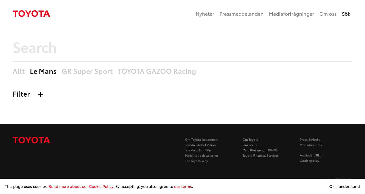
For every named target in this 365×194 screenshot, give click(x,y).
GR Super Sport (87, 71)
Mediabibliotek (311, 145)
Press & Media (310, 139)
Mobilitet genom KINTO (260, 150)
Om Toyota (251, 139)
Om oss (328, 13)
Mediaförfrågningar (291, 13)
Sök (346, 13)
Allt (19, 71)
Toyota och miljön (198, 150)
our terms (183, 186)
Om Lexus (250, 145)
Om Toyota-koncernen (201, 139)
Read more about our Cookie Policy (81, 186)
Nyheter (205, 13)
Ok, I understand (344, 186)
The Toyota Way (196, 160)
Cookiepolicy (309, 160)
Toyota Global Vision (200, 145)
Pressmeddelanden (242, 13)
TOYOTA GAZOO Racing (157, 71)
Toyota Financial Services (261, 155)
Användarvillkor (311, 155)
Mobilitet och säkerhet (201, 155)
